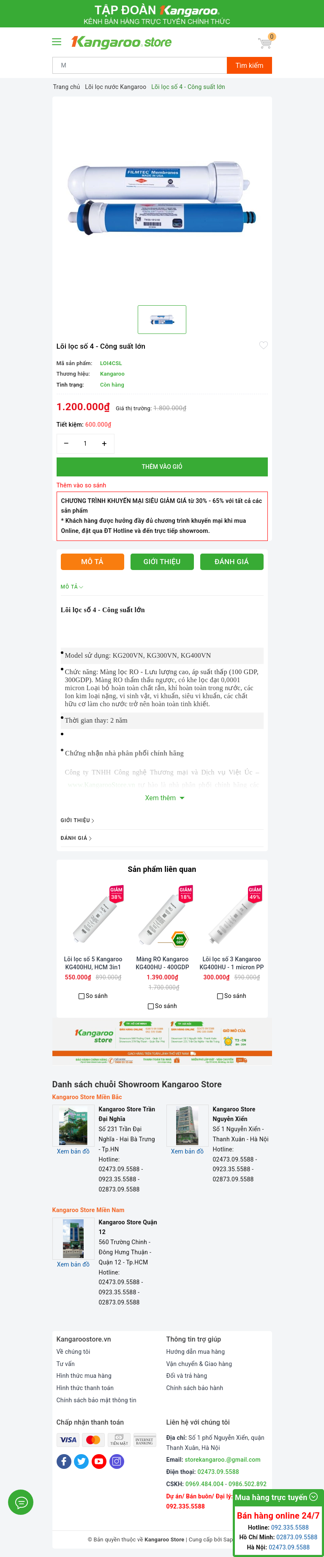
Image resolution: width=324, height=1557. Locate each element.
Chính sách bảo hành (194, 1388)
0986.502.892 (248, 1484)
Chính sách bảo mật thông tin (97, 1400)
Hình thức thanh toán (85, 1388)
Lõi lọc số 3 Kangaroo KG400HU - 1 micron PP (231, 963)
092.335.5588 (185, 1506)
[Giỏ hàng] (265, 44)
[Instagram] (116, 1461)
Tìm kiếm (249, 66)
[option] (162, 198)
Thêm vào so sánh (81, 485)
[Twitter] (81, 1461)
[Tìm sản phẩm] (140, 65)
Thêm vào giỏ (162, 466)
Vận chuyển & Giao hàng (199, 1364)
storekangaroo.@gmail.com (223, 1459)
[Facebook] (64, 1461)
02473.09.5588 (219, 1471)
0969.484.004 (204, 1484)
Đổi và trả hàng (186, 1375)
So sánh (97, 995)
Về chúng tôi (73, 1351)
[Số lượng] (85, 443)
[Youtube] (99, 1461)
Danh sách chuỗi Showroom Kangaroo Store (137, 1084)
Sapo (230, 1539)
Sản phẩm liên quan (162, 869)
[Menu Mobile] (57, 41)
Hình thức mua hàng (84, 1375)
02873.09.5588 (296, 1537)
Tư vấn (66, 1364)
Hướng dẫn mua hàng (195, 1351)
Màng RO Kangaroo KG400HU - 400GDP (162, 963)
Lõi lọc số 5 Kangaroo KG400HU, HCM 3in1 (93, 963)
